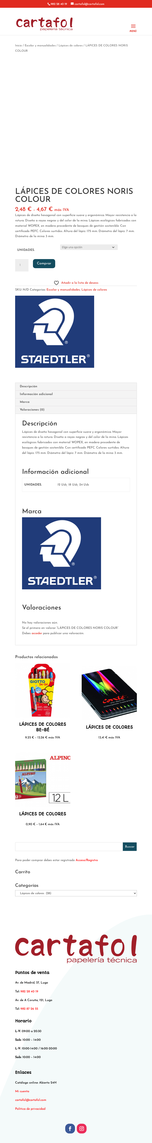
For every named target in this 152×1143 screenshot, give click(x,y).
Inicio (18, 45)
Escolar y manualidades (40, 45)
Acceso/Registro (87, 860)
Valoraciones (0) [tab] (32, 409)
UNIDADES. (25, 250)
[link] (30, 1100)
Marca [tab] (25, 402)
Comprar (44, 263)
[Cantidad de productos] (21, 265)
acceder (37, 633)
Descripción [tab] (28, 386)
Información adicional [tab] (36, 394)
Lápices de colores (71, 45)
